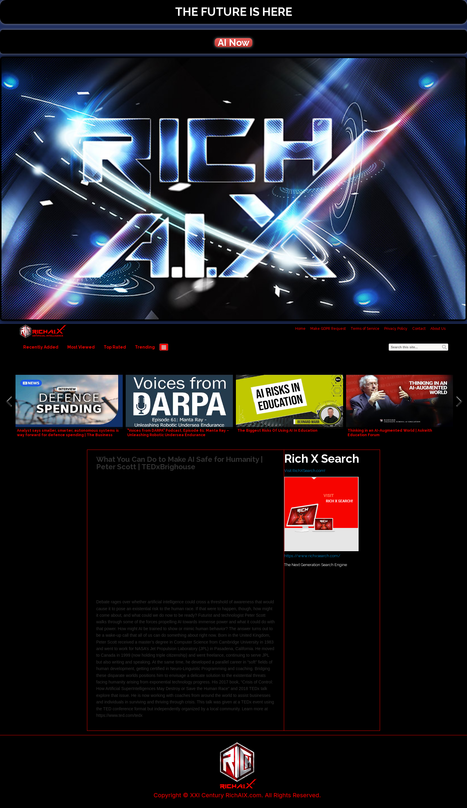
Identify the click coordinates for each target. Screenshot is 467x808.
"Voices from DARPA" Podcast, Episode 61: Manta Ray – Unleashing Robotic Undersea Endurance (178, 432)
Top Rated (115, 347)
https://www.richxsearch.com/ (312, 556)
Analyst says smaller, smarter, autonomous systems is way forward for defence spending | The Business (68, 432)
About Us (438, 329)
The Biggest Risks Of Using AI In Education (277, 430)
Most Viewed (81, 347)
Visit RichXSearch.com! (304, 470)
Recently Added (40, 347)
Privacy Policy (395, 329)
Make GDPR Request (328, 329)
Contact (419, 329)
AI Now (233, 42)
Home (300, 329)
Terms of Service (365, 329)
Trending (145, 347)
